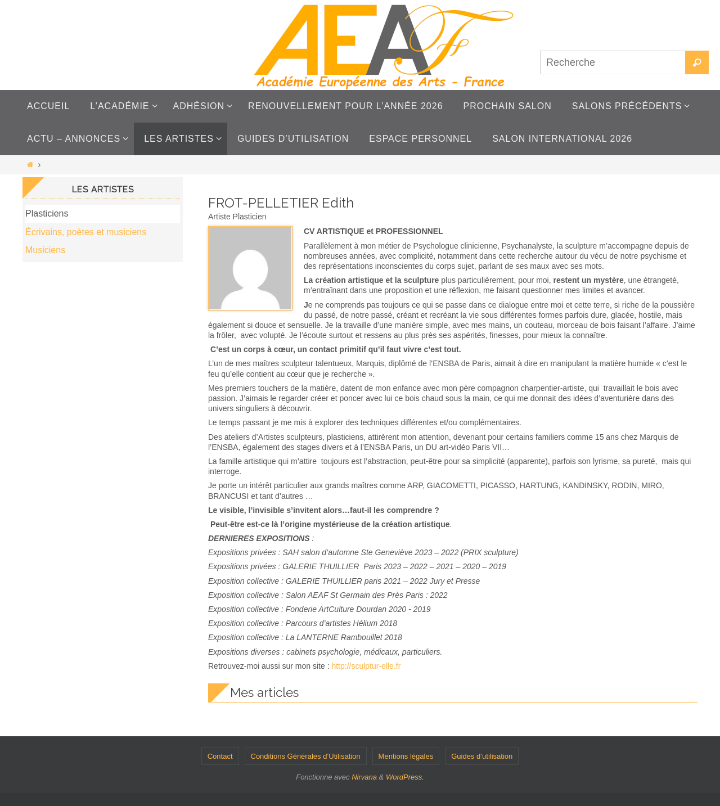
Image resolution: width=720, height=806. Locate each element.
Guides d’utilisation (481, 756)
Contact (220, 756)
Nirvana (364, 777)
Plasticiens (46, 213)
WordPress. (405, 777)
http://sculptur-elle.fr (365, 665)
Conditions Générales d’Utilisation (306, 756)
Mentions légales (406, 756)
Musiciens (45, 250)
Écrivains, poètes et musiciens (85, 232)
